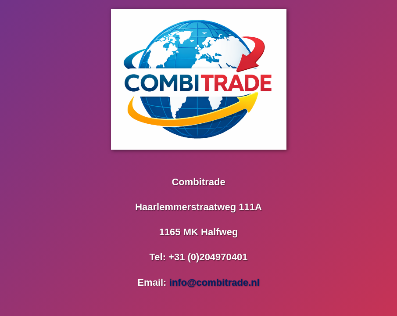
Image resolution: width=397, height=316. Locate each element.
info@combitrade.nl (214, 282)
